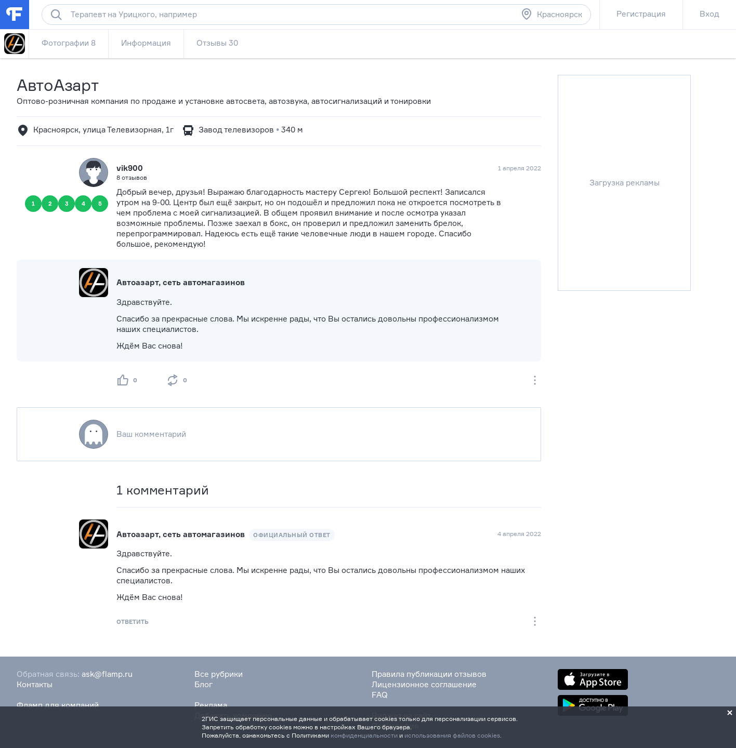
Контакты (34, 684)
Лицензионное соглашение (424, 684)
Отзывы (217, 43)
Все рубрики (218, 674)
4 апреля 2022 (519, 534)
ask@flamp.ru (107, 674)
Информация (146, 43)
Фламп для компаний (58, 705)
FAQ (380, 695)
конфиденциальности (364, 735)
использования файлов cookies (452, 735)
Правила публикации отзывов (429, 674)
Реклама (210, 705)
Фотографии (69, 43)
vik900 (129, 168)
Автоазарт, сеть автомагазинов (180, 282)
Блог (203, 684)
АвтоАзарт (57, 85)
